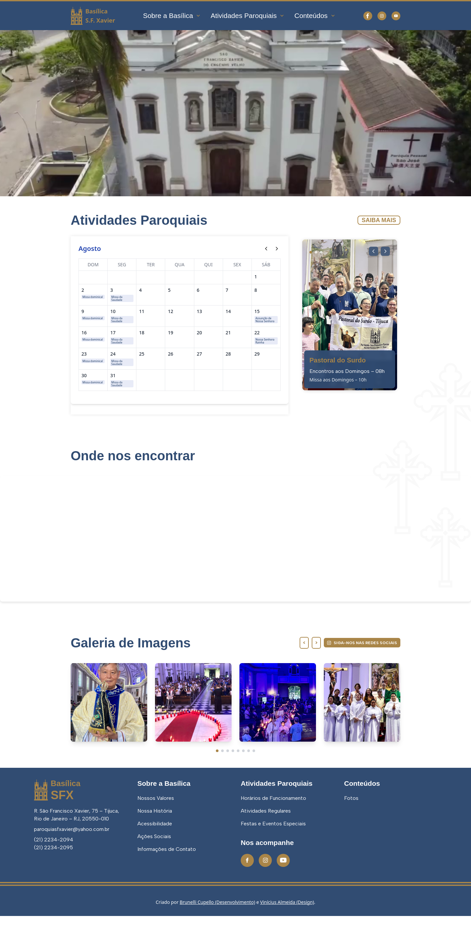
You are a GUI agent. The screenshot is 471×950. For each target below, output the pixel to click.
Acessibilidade (154, 857)
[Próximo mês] (277, 249)
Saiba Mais (379, 220)
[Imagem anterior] (371, 252)
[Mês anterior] (266, 249)
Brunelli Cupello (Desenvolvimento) (217, 936)
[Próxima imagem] (384, 252)
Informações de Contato (166, 883)
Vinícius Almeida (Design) (287, 936)
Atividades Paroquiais (248, 15)
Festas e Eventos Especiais (273, 857)
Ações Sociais (154, 870)
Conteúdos (315, 15)
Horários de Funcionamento (273, 832)
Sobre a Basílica (172, 15)
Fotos (351, 832)
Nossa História (154, 845)
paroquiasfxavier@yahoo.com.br (71, 863)
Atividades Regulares (266, 845)
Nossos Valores (155, 832)
